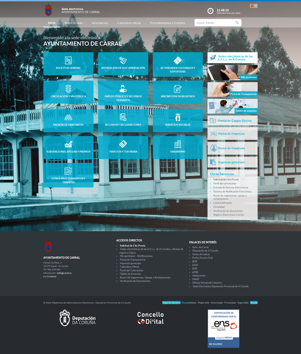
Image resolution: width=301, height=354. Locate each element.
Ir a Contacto (49, 276)
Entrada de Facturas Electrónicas (230, 187)
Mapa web (204, 302)
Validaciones (199, 275)
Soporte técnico (171, 302)
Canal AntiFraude (222, 202)
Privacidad (230, 302)
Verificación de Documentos (135, 280)
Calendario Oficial (129, 266)
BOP (194, 261)
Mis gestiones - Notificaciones (136, 255)
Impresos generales (130, 263)
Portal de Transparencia (132, 259)
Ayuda (254, 302)
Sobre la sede (74, 23)
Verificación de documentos (228, 210)
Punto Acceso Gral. (202, 257)
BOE (194, 268)
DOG (195, 265)
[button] (254, 6)
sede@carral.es (64, 272)
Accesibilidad (189, 302)
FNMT (195, 279)
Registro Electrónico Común (228, 214)
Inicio (51, 23)
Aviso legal (217, 302)
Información (100, 23)
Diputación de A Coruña (205, 250)
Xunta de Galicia (201, 254)
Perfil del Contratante (131, 270)
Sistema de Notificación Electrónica (232, 191)
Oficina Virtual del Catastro (207, 282)
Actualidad (219, 206)
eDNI (195, 272)
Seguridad (243, 302)
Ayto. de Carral (200, 247)
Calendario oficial (129, 23)
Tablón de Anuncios (130, 273)
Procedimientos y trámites (167, 23)
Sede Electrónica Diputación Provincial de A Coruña (220, 286)
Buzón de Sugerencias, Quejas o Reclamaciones (145, 277)
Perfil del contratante (224, 183)
